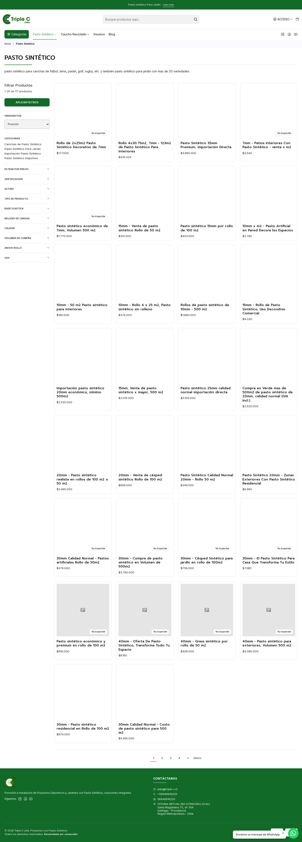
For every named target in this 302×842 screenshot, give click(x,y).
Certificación (27, 179)
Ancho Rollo (27, 248)
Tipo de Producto (27, 198)
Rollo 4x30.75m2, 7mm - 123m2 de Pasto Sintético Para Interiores (144, 147)
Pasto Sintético (45, 34)
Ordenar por (12, 115)
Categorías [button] (16, 34)
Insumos (99, 34)
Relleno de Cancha (27, 218)
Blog (112, 34)
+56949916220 (165, 794)
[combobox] (151, 19)
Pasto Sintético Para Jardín (22, 148)
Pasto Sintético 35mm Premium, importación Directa (206, 145)
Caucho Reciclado (75, 34)
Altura (27, 188)
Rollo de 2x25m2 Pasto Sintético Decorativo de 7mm (81, 145)
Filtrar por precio (27, 169)
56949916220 (164, 799)
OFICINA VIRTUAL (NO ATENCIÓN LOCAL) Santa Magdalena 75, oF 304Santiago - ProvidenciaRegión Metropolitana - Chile (181, 808)
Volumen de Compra (27, 238)
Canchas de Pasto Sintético (23, 144)
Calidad (27, 228)
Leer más (168, 4)
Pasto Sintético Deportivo (21, 158)
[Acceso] (283, 19)
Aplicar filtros (27, 102)
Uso (27, 257)
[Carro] (297, 19)
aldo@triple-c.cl (165, 789)
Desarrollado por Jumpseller (61, 834)
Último (197, 758)
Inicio (7, 44)
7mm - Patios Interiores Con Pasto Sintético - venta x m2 (266, 145)
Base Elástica (27, 208)
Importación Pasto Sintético (22, 153)
